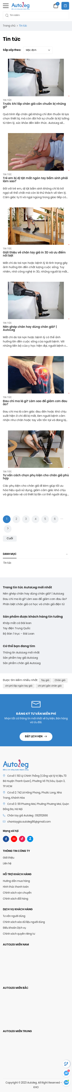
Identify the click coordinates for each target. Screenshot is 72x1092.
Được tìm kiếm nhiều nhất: (20, 680)
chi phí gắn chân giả (49, 686)
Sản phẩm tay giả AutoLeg (20, 658)
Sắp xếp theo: (12, 50)
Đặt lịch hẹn (34, 736)
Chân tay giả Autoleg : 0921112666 (25, 815)
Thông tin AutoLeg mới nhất (21, 652)
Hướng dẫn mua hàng (16, 881)
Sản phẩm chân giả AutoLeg (22, 663)
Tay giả (45, 680)
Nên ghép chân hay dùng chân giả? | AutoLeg (33, 593)
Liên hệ (7, 863)
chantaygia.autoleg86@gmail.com (29, 822)
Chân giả (60, 680)
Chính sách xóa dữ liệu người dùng (24, 922)
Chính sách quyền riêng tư (19, 934)
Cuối (10, 538)
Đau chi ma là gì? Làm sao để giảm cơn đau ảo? (35, 599)
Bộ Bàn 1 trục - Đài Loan (18, 633)
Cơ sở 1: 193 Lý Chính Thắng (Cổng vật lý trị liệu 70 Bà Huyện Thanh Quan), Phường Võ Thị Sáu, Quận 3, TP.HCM (34, 781)
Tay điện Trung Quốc (17, 628)
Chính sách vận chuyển (17, 893)
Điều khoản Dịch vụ (14, 928)
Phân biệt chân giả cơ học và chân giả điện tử (34, 604)
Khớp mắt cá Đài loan (17, 623)
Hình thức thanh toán (16, 887)
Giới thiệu (8, 858)
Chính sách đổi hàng (15, 899)
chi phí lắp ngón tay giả (18, 686)
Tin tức (7, 100)
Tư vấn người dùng (14, 916)
